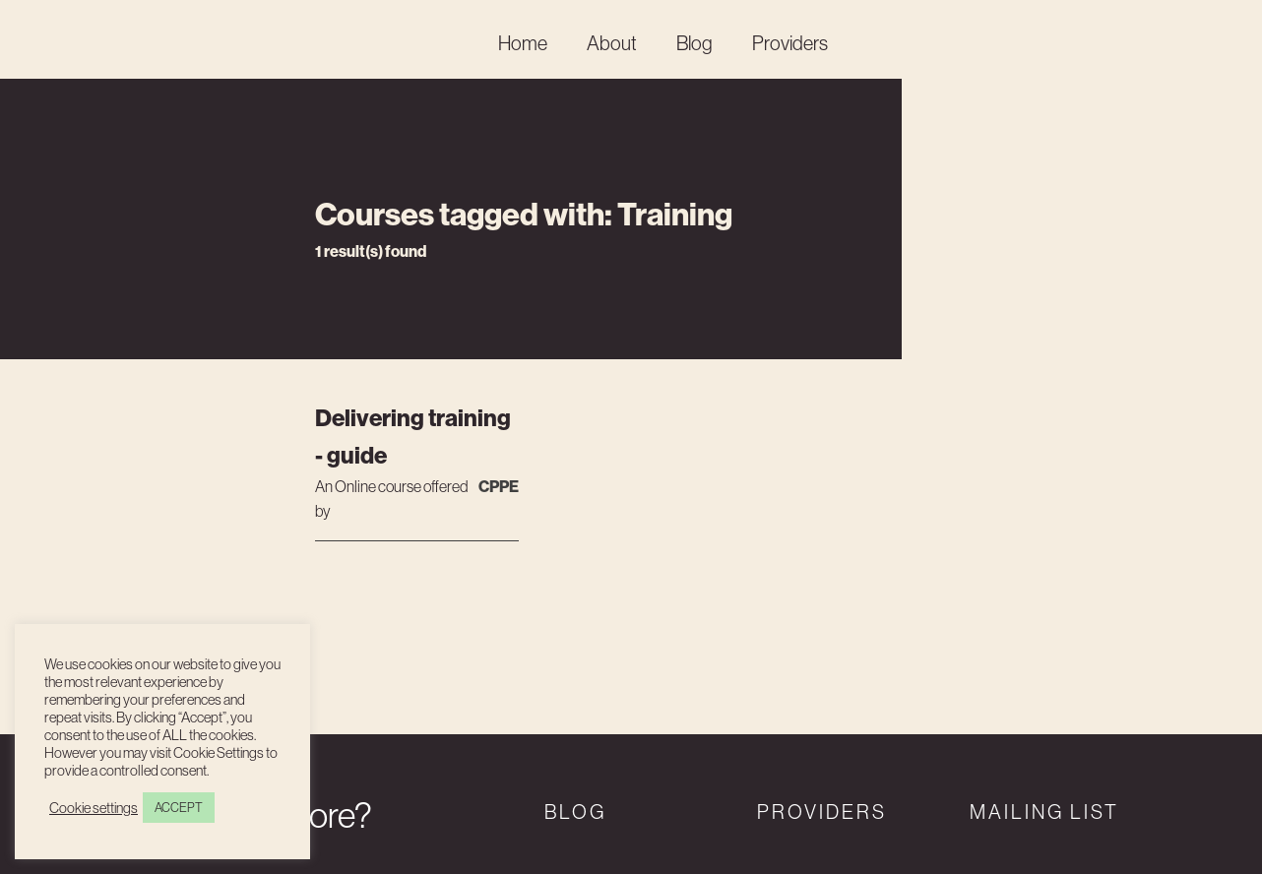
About (612, 43)
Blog (694, 43)
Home (522, 43)
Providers (790, 43)
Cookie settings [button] (93, 808)
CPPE (498, 486)
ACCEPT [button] (179, 807)
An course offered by (392, 498)
